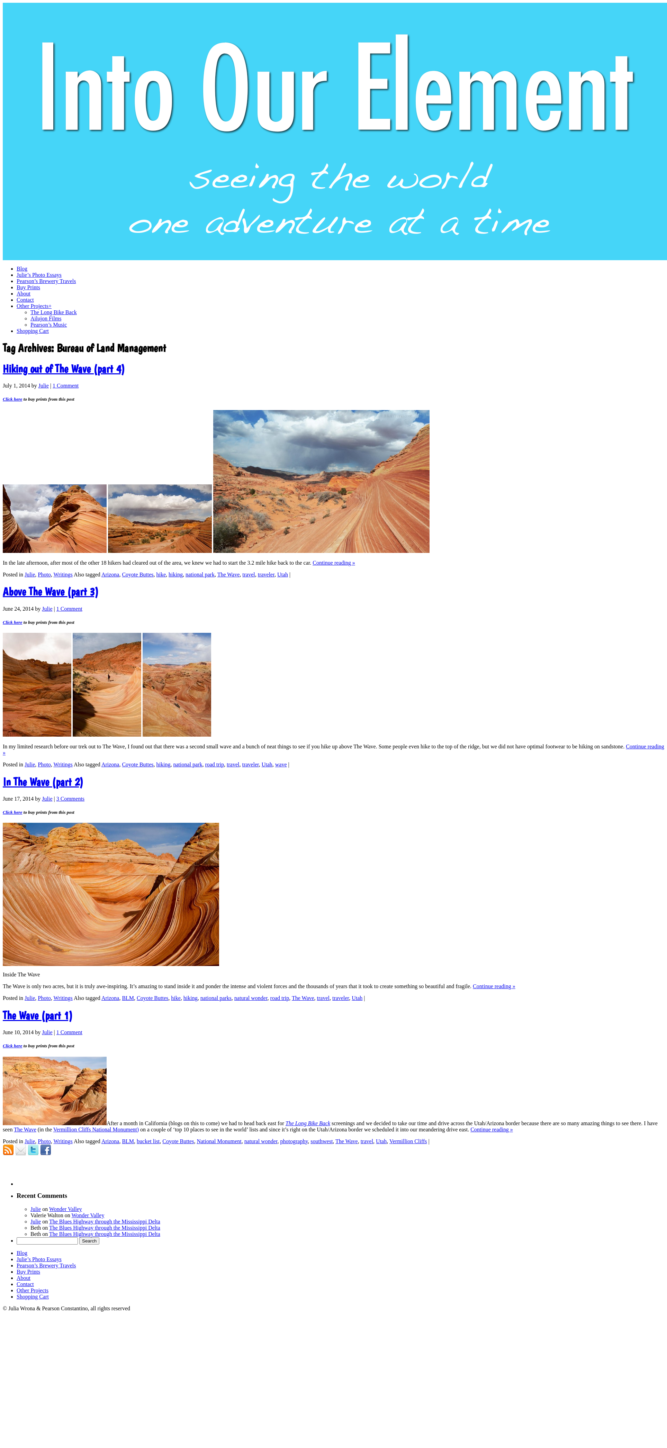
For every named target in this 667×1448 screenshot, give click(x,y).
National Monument (219, 1141)
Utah (282, 574)
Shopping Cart (33, 1297)
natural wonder (251, 998)
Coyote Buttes (137, 574)
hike (161, 574)
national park (200, 574)
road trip (214, 764)
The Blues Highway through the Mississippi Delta (104, 1221)
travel (248, 574)
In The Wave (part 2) (43, 782)
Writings (62, 574)
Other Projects (32, 1290)
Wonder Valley (65, 1209)
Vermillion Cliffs (408, 1141)
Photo (44, 574)
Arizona (110, 574)
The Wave (228, 574)
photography (294, 1141)
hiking (176, 574)
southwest (321, 1141)
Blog (22, 1253)
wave (281, 764)
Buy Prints (28, 1272)
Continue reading (334, 563)
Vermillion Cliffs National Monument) (96, 1129)
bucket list (148, 1141)
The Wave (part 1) (38, 1015)
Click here (12, 399)
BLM (128, 998)
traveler (266, 574)
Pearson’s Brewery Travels (46, 1265)
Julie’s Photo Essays (39, 1259)
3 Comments (70, 799)
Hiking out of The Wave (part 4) (64, 368)
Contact (25, 1284)
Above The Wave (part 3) (51, 591)
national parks (216, 998)
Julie (43, 386)
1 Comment (66, 386)
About (23, 1278)
